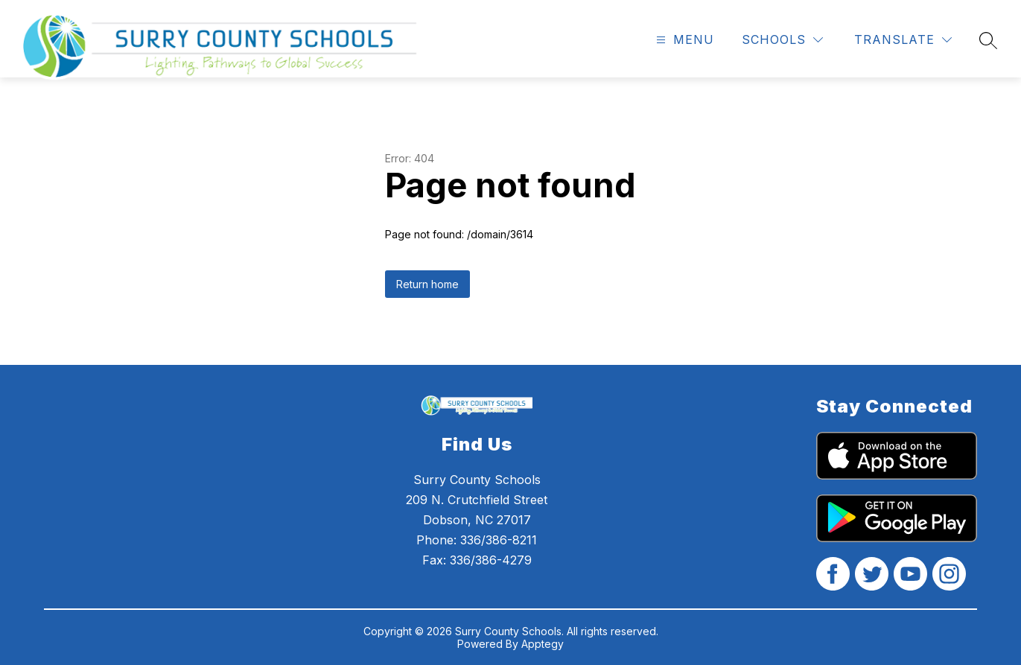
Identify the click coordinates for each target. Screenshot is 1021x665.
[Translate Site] (902, 40)
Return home (427, 284)
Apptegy (542, 643)
